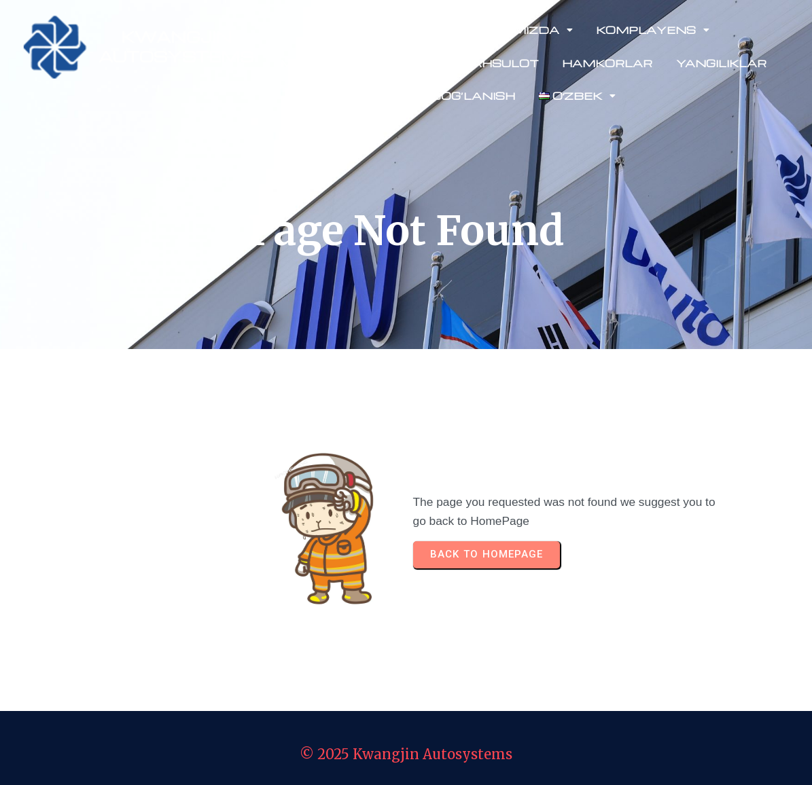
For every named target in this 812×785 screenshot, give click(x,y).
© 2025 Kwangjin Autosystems (406, 754)
